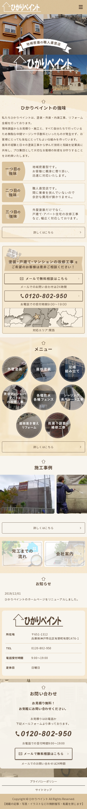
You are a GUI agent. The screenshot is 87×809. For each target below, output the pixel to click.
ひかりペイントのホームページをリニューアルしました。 (42, 599)
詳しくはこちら (43, 232)
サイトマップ (43, 790)
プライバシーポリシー (43, 781)
